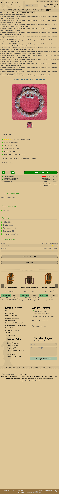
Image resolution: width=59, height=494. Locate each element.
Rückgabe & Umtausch (12, 318)
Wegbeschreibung (11, 313)
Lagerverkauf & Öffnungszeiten (15, 323)
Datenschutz (47, 367)
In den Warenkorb (40, 173)
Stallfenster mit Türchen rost (29, 287)
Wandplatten (15, 12)
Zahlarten (8, 332)
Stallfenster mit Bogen (48, 287)
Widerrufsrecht (13, 367)
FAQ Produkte (29, 262)
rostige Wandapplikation (29, 13)
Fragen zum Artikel (29, 256)
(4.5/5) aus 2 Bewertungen (22, 139)
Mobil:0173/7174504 (14, 356)
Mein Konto (54, 1)
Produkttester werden (12, 328)
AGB (37, 367)
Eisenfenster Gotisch (11, 287)
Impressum (28, 367)
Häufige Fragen (10, 320)
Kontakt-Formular (11, 315)
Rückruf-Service (10, 311)
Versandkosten (10, 335)
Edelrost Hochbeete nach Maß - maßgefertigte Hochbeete (37, 378)
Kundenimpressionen (12, 330)
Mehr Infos (37, 492)
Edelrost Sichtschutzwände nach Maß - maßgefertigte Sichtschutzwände (20, 376)
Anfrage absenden (43, 359)
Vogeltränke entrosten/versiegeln (15, 325)
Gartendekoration (7, 12)
